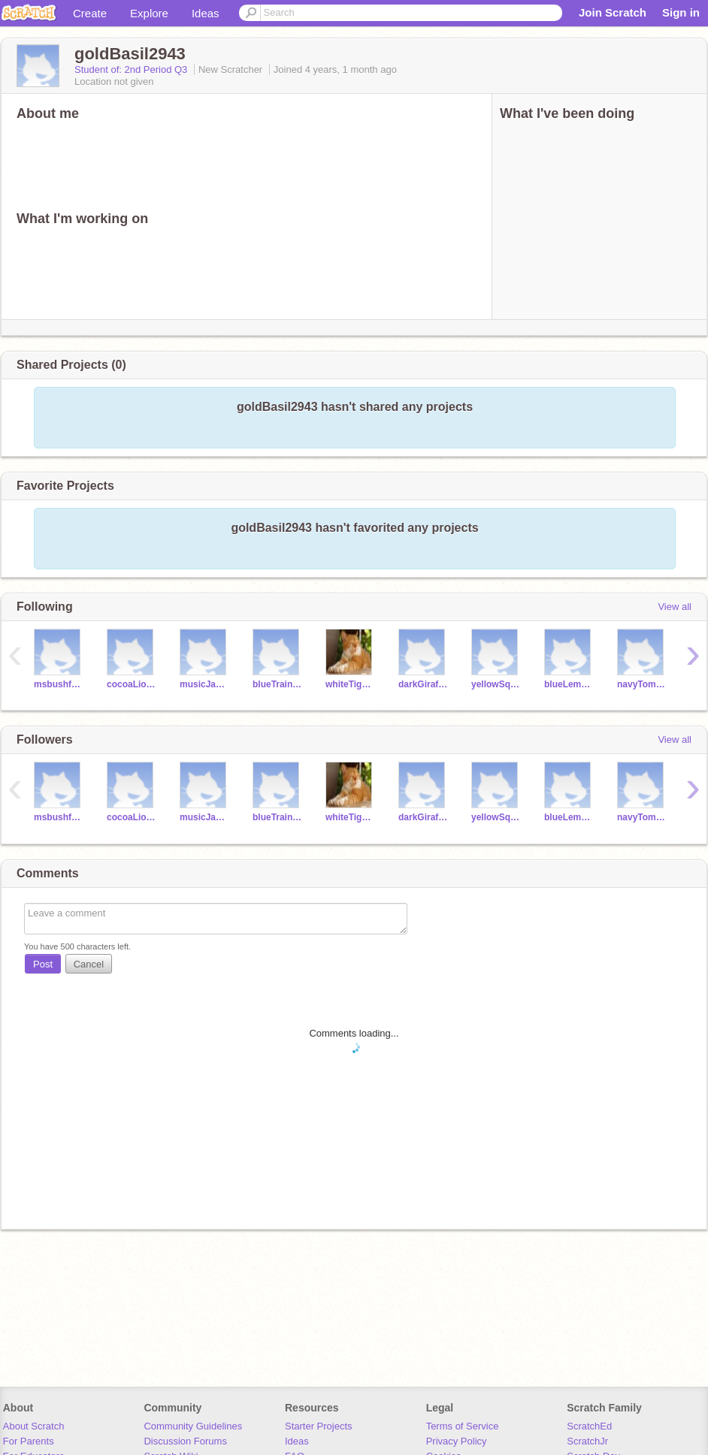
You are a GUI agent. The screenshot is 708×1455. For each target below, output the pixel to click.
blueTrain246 (278, 684)
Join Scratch (612, 12)
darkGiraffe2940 (423, 684)
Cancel (89, 964)
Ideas (205, 13)
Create (90, 13)
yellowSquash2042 (496, 684)
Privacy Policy (456, 1441)
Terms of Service (462, 1426)
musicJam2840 (205, 684)
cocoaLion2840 (132, 684)
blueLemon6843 (569, 684)
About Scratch (34, 1426)
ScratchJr (587, 1441)
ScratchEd (589, 1426)
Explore (149, 13)
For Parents (28, 1441)
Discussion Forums (185, 1441)
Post (43, 964)
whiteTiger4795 (350, 684)
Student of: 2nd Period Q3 (132, 69)
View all (674, 606)
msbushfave (59, 684)
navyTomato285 (642, 684)
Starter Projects (318, 1426)
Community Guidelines (193, 1426)
